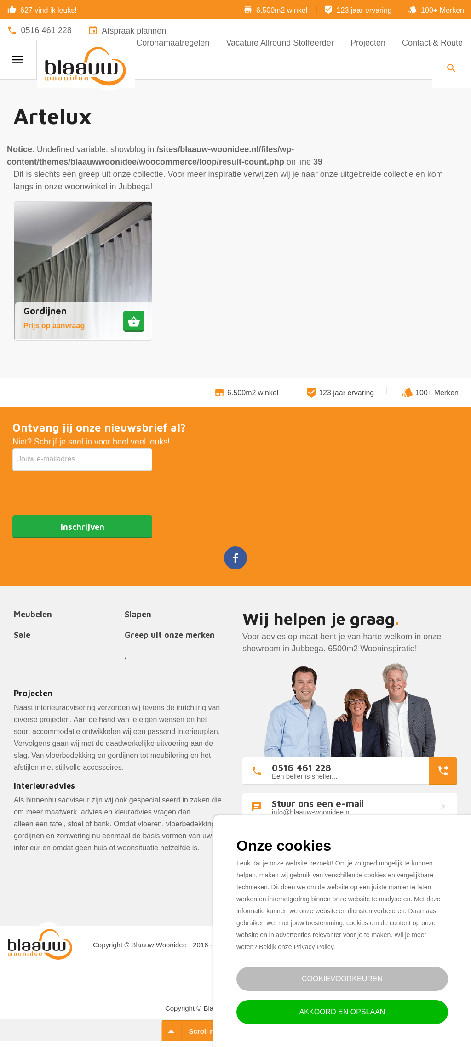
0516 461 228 (46, 30)
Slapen (138, 614)
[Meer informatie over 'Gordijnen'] (133, 321)
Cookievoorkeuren (342, 979)
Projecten (367, 42)
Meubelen (33, 614)
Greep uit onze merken (170, 635)
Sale (22, 635)
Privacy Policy (313, 946)
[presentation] (82, 489)
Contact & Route (432, 42)
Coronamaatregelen (172, 42)
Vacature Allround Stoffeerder (279, 42)
